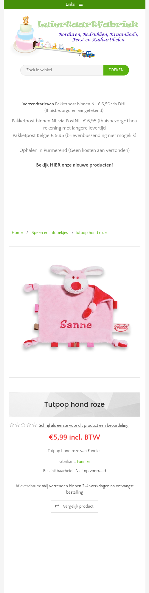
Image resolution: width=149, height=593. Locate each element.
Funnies (84, 461)
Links (70, 4)
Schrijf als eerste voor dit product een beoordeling (83, 425)
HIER (55, 165)
